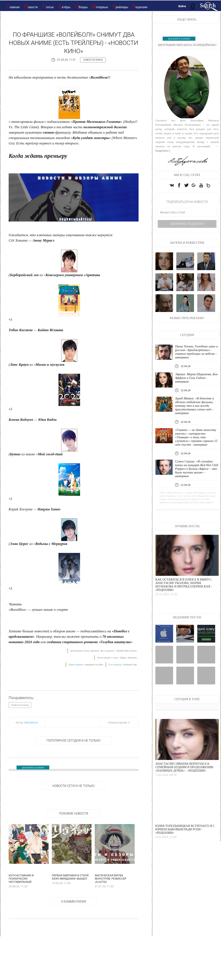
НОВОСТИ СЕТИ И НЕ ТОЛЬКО (73, 786)
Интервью (100, 6)
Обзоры (81, 6)
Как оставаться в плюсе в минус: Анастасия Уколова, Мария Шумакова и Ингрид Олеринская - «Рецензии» (183, 585)
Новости (31, 6)
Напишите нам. (130, 664)
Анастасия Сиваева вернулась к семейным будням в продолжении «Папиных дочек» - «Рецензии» (184, 767)
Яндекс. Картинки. (128, 657)
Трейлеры (120, 6)
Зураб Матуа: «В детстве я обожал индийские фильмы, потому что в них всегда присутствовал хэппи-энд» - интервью (194, 406)
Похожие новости (73, 813)
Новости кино (93, 59)
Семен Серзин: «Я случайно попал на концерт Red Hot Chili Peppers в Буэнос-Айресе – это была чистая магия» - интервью (196, 469)
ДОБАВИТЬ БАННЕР (33, 767)
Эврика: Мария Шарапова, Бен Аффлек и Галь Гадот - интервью (196, 377)
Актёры (64, 6)
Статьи (48, 6)
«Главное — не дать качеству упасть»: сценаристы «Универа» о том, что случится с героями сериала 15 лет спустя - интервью (196, 437)
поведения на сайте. (94, 664)
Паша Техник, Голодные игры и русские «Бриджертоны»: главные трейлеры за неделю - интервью (196, 352)
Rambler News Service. (127, 650)
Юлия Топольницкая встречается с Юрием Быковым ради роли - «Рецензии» (185, 829)
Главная (13, 6)
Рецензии (140, 6)
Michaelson (31, 722)
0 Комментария (73, 901)
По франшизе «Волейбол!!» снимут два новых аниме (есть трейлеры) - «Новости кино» (73, 43)
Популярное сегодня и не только (73, 740)
